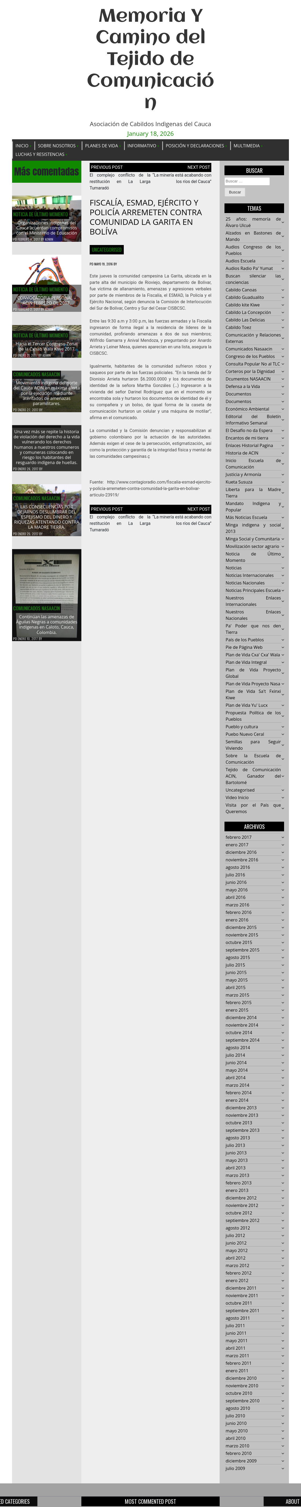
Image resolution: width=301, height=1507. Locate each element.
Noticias (234, 568)
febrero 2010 (239, 1454)
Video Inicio (237, 798)
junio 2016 (236, 883)
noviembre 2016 (242, 860)
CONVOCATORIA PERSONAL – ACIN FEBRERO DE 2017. (46, 300)
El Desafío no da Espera (249, 431)
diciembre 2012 (241, 1198)
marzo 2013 (237, 1176)
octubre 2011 (239, 1303)
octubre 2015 (239, 943)
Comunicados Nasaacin (36, 377)
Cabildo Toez (238, 328)
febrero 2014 (239, 1093)
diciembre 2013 (241, 1108)
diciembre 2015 (241, 928)
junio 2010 (236, 1423)
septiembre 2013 (242, 1130)
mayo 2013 (237, 1161)
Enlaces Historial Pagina (249, 446)
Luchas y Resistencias (40, 154)
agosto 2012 (238, 1228)
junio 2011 (236, 1333)
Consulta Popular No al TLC (253, 364)
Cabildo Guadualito (245, 298)
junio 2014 (236, 1063)
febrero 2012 (239, 1273)
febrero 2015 (239, 1003)
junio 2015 (236, 973)
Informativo (142, 146)
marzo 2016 (237, 905)
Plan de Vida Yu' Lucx (247, 705)
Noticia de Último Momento (40, 214)
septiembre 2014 (242, 1040)
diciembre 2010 (241, 1378)
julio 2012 (235, 1236)
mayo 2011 (237, 1341)
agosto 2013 (238, 1138)
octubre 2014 (239, 1033)
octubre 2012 (239, 1213)
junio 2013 (236, 1153)
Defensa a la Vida (243, 387)
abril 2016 (235, 898)
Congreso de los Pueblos (250, 357)
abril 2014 (235, 1078)
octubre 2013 (239, 1123)
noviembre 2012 (242, 1206)
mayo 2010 (237, 1431)
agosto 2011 (238, 1318)
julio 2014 (235, 1055)
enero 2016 (237, 920)
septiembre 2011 (242, 1311)
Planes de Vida (101, 146)
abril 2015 (235, 988)
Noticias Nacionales (245, 583)
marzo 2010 (237, 1446)
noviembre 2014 (242, 1025)
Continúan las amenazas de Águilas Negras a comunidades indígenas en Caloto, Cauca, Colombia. (46, 627)
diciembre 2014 (241, 1018)
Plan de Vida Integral (246, 662)
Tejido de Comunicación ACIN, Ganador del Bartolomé (253, 776)
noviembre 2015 (242, 935)
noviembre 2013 (242, 1115)
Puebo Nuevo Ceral (245, 734)
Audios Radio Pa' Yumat (249, 269)
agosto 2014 (238, 1048)
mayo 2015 (237, 980)
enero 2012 (237, 1281)
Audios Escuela (240, 261)
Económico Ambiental (247, 409)
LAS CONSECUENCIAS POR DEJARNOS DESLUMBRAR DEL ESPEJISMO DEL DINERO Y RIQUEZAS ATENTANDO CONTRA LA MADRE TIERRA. (46, 520)
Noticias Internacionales (250, 576)
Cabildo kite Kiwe (243, 305)
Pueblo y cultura (242, 727)
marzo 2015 (237, 995)
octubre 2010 (239, 1393)
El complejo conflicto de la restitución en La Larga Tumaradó (120, 182)
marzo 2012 (237, 1266)
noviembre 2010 (242, 1386)
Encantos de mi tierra (247, 438)
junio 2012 (236, 1243)
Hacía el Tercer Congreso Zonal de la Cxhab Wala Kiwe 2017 (47, 349)
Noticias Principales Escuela (253, 591)
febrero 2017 (239, 837)
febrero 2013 (239, 1183)
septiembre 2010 (242, 1401)
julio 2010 (235, 1416)
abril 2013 (235, 1168)
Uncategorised (107, 249)
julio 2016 (235, 875)
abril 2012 (235, 1258)
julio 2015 (235, 965)
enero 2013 (237, 1191)
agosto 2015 (238, 958)
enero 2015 (237, 1010)
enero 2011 (237, 1371)
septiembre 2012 (242, 1221)
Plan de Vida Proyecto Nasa (253, 684)
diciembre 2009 (241, 1461)
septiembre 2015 (242, 950)
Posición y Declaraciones (195, 146)
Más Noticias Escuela (246, 518)
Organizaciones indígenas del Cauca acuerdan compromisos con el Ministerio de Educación (46, 228)
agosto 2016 (238, 867)
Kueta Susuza (239, 482)
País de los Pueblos (245, 640)
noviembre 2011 (242, 1296)
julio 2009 (235, 1469)
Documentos (238, 394)
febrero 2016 (239, 913)
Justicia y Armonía (243, 475)
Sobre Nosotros (56, 146)
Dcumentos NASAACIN (248, 379)
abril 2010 (235, 1439)
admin (49, 239)
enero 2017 (237, 845)
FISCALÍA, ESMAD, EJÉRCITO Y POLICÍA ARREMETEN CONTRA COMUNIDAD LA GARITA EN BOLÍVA (146, 217)
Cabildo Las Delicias (245, 320)
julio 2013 (235, 1145)
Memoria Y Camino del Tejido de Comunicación (150, 60)
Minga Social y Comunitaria (253, 539)
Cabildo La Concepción (248, 313)
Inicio (22, 146)
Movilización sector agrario (252, 547)
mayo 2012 (237, 1251)
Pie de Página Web (244, 647)
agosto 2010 (238, 1408)
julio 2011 (235, 1326)
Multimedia (247, 146)
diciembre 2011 (241, 1288)
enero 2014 (237, 1100)
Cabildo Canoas (241, 290)
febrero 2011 (239, 1363)
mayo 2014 (237, 1070)
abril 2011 (235, 1348)
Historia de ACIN (242, 453)
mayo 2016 (237, 890)
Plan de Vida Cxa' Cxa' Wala (253, 655)
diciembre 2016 (241, 852)
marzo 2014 (237, 1085)
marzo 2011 (237, 1356)
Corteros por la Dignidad (250, 372)
